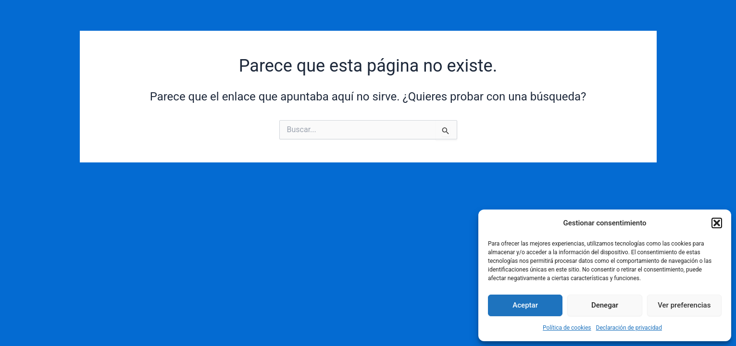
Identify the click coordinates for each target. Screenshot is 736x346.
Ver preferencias (684, 305)
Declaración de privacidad (629, 327)
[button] (717, 223)
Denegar (604, 305)
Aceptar (525, 305)
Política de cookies (567, 327)
